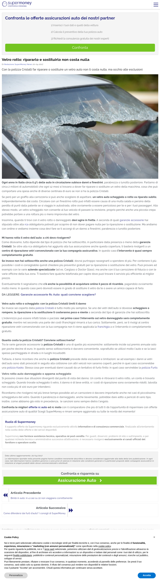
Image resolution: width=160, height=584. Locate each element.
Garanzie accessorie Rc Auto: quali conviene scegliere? (58, 294)
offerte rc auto (38, 407)
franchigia (104, 326)
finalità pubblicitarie (22, 555)
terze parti (49, 549)
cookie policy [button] (104, 546)
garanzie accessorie (132, 220)
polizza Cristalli (45, 308)
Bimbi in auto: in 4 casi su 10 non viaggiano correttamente (42, 498)
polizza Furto (149, 367)
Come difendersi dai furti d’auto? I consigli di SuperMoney (35, 513)
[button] (154, 537)
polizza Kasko (15, 367)
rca (26, 224)
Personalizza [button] (16, 575)
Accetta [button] (147, 575)
